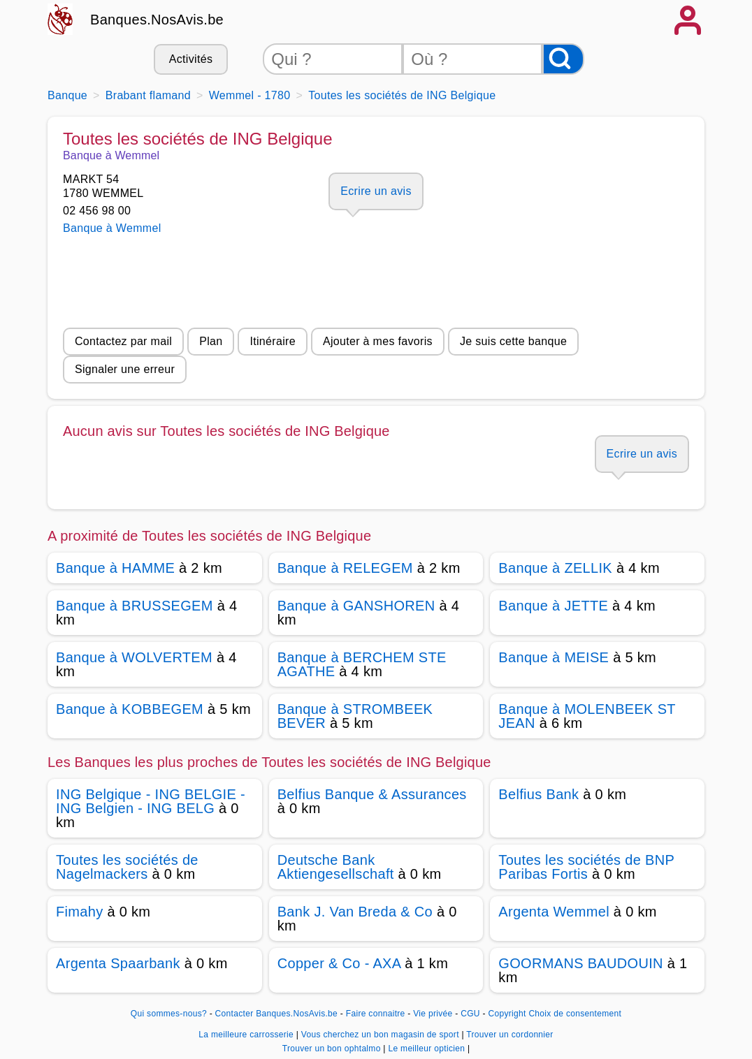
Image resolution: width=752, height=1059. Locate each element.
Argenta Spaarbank (118, 963)
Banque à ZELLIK (555, 568)
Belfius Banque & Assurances (372, 794)
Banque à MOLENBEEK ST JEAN (586, 716)
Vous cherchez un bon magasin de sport (381, 1034)
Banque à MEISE (553, 657)
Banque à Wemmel (112, 228)
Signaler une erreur (125, 369)
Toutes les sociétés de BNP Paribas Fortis (586, 867)
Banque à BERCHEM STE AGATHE (362, 664)
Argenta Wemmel (553, 911)
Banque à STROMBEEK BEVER (355, 716)
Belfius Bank (538, 794)
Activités (190, 59)
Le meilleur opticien (427, 1048)
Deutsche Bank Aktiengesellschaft (335, 867)
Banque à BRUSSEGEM (134, 605)
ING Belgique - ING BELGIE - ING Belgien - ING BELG (150, 801)
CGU (470, 1013)
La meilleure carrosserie (247, 1034)
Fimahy (79, 911)
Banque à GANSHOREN (356, 605)
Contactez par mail (123, 341)
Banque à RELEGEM (345, 568)
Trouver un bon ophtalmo (333, 1048)
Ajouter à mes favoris (378, 341)
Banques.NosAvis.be (157, 19)
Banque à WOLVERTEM (134, 657)
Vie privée (432, 1013)
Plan (210, 341)
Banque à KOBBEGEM (129, 709)
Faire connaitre (375, 1013)
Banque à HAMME (115, 568)
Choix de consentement (574, 1013)
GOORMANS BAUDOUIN (580, 963)
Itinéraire (272, 341)
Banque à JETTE (553, 605)
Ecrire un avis (375, 191)
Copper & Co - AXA (339, 963)
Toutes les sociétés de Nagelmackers (127, 867)
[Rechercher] (563, 59)
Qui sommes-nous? (169, 1013)
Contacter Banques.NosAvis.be (276, 1013)
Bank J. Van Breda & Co (355, 911)
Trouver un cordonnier (509, 1034)
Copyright (507, 1013)
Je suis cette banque (513, 341)
